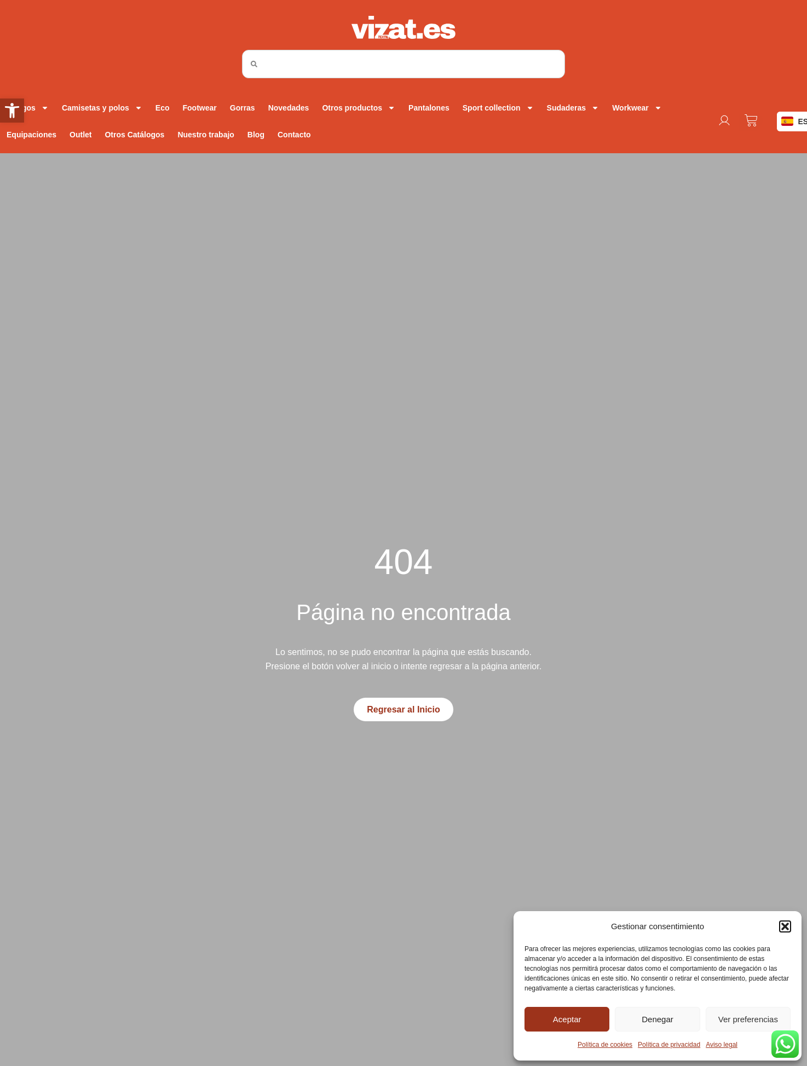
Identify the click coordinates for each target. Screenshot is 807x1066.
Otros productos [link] (358, 108)
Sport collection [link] (498, 108)
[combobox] (403, 64)
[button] (785, 926)
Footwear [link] (200, 107)
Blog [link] (255, 134)
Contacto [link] (294, 134)
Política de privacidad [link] (669, 1044)
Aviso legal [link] (721, 1044)
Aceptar (567, 1019)
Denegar (657, 1019)
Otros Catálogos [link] (134, 134)
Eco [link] (162, 107)
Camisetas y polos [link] (102, 108)
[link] (12, 111)
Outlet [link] (80, 134)
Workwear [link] (637, 108)
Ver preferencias (748, 1019)
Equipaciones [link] (31, 134)
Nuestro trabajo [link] (205, 134)
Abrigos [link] (28, 108)
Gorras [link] (242, 107)
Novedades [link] (288, 107)
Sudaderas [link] (573, 108)
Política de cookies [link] (605, 1044)
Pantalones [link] (428, 107)
